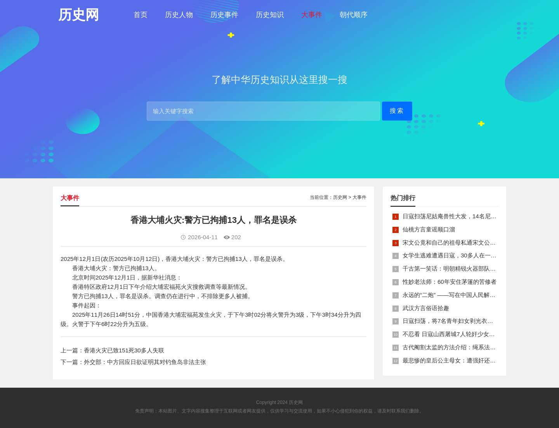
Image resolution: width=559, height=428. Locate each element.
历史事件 (224, 15)
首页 (141, 15)
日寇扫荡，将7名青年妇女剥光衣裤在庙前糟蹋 (462, 321)
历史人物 (179, 15)
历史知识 (270, 15)
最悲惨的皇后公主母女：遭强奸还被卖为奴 (458, 360)
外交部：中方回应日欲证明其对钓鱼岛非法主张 (145, 362)
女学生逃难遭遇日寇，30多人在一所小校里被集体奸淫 (473, 255)
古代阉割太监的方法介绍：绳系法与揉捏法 (458, 347)
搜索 (397, 110)
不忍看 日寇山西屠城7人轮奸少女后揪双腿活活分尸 (469, 334)
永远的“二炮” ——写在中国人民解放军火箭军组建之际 (472, 295)
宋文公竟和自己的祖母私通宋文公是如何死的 (461, 242)
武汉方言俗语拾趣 (426, 308)
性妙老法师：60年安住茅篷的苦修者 (450, 281)
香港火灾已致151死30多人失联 (124, 350)
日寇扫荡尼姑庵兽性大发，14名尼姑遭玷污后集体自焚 (473, 216)
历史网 (340, 197)
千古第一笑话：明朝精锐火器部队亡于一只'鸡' (462, 268)
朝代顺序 (354, 15)
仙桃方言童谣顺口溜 (429, 229)
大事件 (311, 15)
